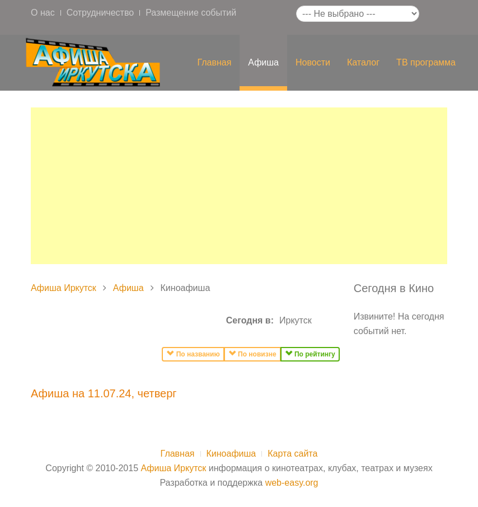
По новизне (252, 353)
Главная (214, 62)
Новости (313, 62)
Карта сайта (292, 453)
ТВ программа (426, 62)
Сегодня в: (250, 320)
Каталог (363, 62)
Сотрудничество (100, 12)
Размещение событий (191, 12)
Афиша (263, 62)
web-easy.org (291, 482)
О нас (43, 12)
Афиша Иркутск (63, 288)
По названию (192, 353)
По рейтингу (310, 353)
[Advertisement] (239, 185)
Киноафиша (231, 453)
